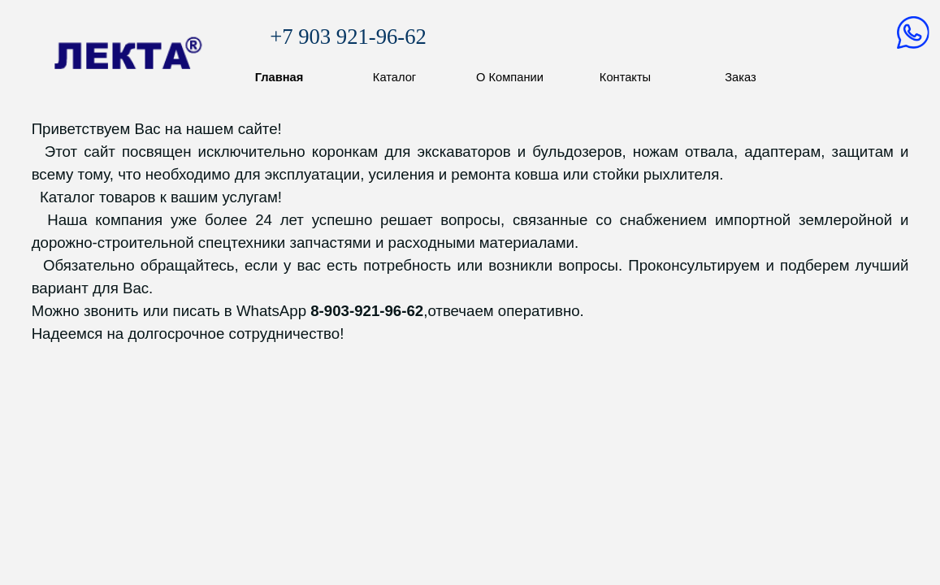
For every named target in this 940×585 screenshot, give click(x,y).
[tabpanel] (470, 231)
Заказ (740, 77)
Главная (279, 77)
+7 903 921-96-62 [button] (348, 36)
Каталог (394, 77)
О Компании (510, 77)
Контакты (625, 77)
